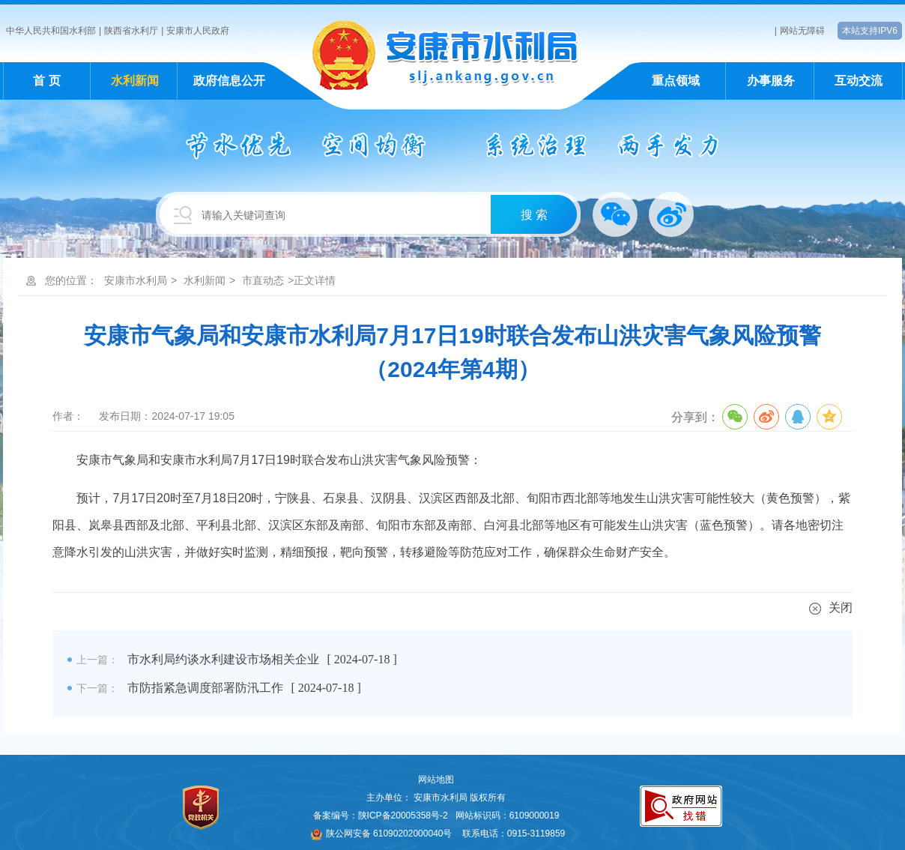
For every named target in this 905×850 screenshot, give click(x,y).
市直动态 (263, 280)
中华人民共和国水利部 (51, 30)
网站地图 (436, 779)
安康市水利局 (135, 280)
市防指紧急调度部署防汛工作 (205, 687)
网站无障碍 (802, 30)
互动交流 (859, 80)
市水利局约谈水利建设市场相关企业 (223, 659)
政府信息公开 (229, 80)
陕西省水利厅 (131, 30)
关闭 (831, 607)
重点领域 (676, 80)
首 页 (46, 80)
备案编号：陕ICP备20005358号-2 (380, 815)
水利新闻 (135, 80)
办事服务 (771, 80)
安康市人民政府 (197, 30)
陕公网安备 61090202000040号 (381, 833)
